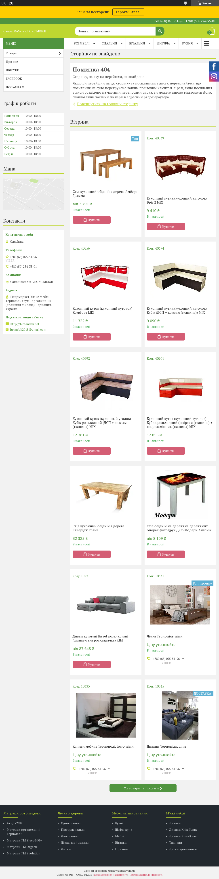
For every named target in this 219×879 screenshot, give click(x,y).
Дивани (175, 823)
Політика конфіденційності (145, 874)
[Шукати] (160, 28)
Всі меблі (82, 43)
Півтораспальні (72, 829)
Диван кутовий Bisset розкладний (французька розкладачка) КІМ (100, 638)
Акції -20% (14, 823)
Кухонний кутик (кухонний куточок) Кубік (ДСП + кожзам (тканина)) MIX (177, 310)
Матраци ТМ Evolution (23, 853)
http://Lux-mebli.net (24, 324)
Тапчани (175, 842)
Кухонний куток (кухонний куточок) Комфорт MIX (102, 310)
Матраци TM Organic (22, 847)
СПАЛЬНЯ (109, 43)
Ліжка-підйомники (75, 842)
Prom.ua (130, 870)
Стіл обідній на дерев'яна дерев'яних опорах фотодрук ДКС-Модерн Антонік (179, 528)
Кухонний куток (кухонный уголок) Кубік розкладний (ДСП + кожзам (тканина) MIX (102, 422)
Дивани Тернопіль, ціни (166, 746)
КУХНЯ (187, 43)
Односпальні (70, 823)
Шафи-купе (123, 829)
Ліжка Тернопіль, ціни (165, 636)
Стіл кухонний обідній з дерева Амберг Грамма (105, 193)
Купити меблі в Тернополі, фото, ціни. (104, 746)
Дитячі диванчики (183, 849)
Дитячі (66, 849)
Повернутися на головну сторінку (107, 103)
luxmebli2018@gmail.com (28, 330)
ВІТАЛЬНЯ (137, 43)
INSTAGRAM (15, 87)
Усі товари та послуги (141, 788)
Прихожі (121, 849)
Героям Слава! (128, 11)
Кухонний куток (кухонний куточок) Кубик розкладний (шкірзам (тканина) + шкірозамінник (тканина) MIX (180, 422)
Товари (11, 53)
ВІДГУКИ (12, 70)
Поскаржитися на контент (110, 874)
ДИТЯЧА (163, 43)
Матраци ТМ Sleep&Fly (24, 840)
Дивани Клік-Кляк (183, 829)
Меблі (119, 836)
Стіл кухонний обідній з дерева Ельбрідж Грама (98, 528)
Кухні (119, 823)
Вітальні (121, 842)
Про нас (12, 61)
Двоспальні (69, 836)
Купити (94, 220)
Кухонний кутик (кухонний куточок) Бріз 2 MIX (177, 200)
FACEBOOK (14, 78)
